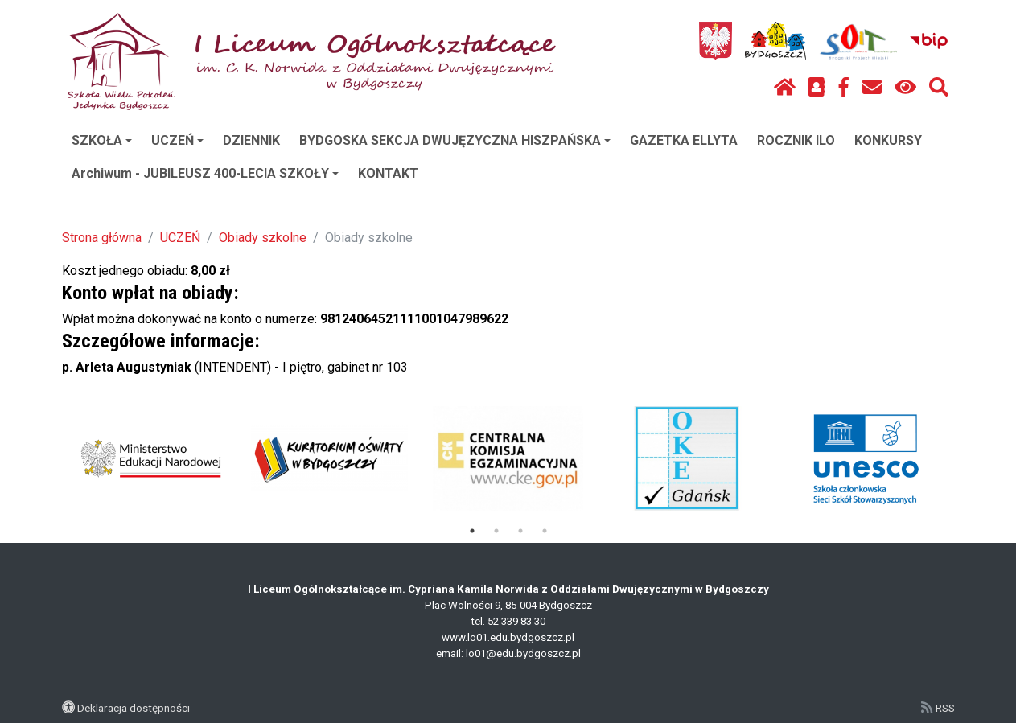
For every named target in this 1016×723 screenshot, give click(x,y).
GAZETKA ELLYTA (684, 140)
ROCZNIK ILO (796, 140)
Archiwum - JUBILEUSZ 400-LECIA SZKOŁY (205, 173)
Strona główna (102, 237)
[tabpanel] (151, 458)
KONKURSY (888, 140)
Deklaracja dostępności (133, 707)
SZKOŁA (102, 140)
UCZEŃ (177, 140)
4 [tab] (545, 531)
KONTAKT (388, 173)
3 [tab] (520, 531)
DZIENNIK (251, 140)
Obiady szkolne (262, 237)
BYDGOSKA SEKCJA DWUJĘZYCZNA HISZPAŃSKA (455, 140)
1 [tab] (472, 531)
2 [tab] (496, 531)
